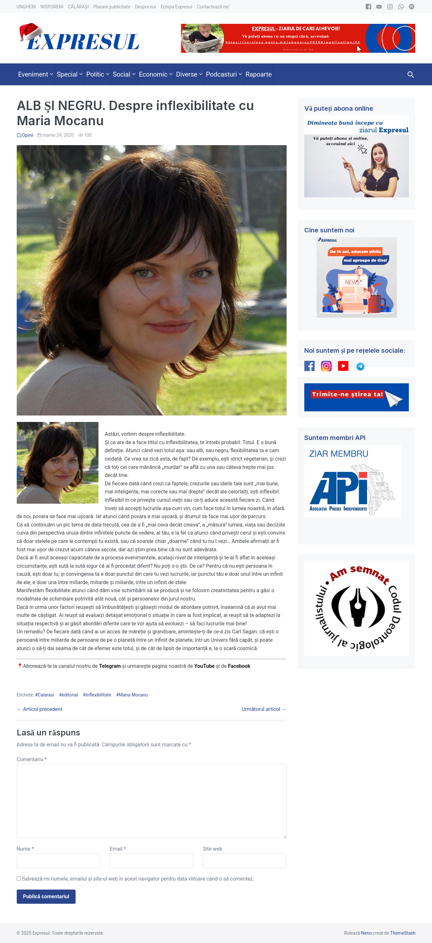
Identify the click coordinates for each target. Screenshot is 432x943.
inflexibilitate (98, 694)
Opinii (27, 135)
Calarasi (46, 694)
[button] (411, 74)
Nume (25, 849)
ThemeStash (403, 933)
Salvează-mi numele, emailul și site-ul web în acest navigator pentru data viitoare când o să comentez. (138, 879)
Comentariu (32, 759)
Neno (366, 933)
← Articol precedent (39, 709)
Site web (213, 849)
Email (118, 849)
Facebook (240, 666)
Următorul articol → (264, 709)
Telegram (110, 666)
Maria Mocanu (133, 694)
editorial (70, 694)
